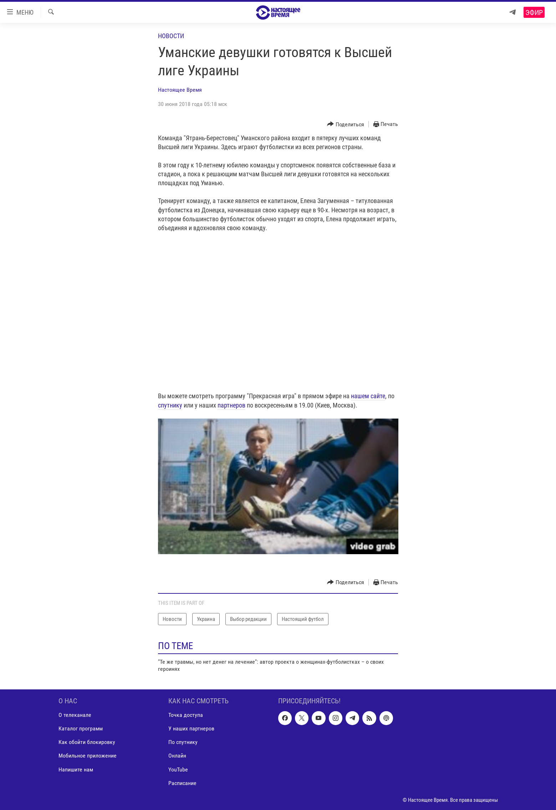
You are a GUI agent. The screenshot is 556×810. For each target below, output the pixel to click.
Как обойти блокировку (86, 742)
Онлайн (177, 755)
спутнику (170, 405)
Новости (171, 36)
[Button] (345, 124)
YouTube (178, 769)
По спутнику (183, 742)
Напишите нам (75, 769)
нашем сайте (368, 396)
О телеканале (74, 715)
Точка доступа (185, 715)
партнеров (231, 405)
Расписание (182, 782)
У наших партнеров (191, 728)
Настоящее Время (180, 89)
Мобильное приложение (87, 755)
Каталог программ (80, 728)
